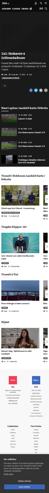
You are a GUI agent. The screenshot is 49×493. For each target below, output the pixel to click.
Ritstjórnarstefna (36, 399)
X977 (36, 450)
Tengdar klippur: (11, 227)
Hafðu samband (36, 396)
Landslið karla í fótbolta (10, 78)
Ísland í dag (6, 358)
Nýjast (5, 322)
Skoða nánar (8, 474)
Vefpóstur (36, 410)
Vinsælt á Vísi (9, 274)
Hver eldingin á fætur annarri (15, 304)
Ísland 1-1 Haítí (25, 119)
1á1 (5, 86)
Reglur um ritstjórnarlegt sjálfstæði (13, 391)
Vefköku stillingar (24, 481)
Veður (36, 441)
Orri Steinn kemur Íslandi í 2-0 (31, 133)
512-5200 (38, 390)
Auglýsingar (36, 393)
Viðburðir (36, 438)
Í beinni (24, 9)
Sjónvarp (13, 444)
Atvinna (36, 435)
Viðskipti (13, 433)
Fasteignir (36, 433)
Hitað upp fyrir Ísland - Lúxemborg (17, 208)
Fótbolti (5, 263)
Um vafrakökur (36, 413)
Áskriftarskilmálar (36, 402)
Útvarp (13, 447)
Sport (13, 435)
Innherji (36, 430)
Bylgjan (36, 444)
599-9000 (14, 403)
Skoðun (12, 441)
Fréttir (4, 308)
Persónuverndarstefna (13, 395)
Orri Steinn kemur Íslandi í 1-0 (31, 146)
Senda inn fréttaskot (36, 416)
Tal (36, 452)
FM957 (36, 447)
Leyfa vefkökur (24, 487)
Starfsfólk (36, 405)
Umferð (36, 407)
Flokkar (16, 9)
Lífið (12, 438)
